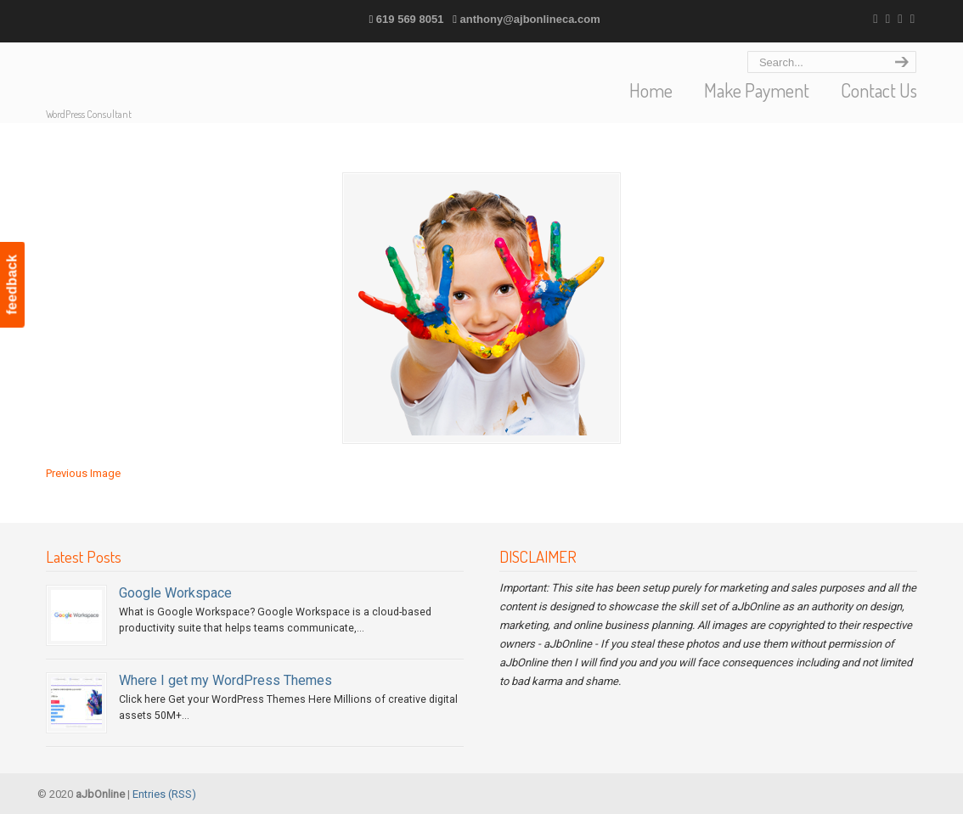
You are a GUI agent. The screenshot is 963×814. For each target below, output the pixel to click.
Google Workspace (175, 593)
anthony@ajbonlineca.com (530, 19)
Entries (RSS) (164, 794)
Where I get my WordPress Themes (225, 680)
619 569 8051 (410, 19)
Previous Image (83, 473)
